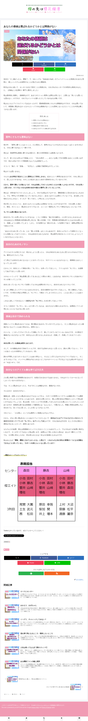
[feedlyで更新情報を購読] (42, 569)
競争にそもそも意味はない (41, 115)
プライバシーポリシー (43, 704)
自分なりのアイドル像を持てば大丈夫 (45, 124)
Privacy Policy (35, 706)
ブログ (6, 545)
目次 (41, 111)
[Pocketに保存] (57, 64)
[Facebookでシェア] (30, 64)
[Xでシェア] (16, 64)
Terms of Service (46, 706)
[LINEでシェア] (71, 64)
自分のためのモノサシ (40, 118)
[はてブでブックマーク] (44, 64)
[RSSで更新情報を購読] (46, 569)
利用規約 (52, 704)
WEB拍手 (7, 537)
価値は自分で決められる (40, 121)
